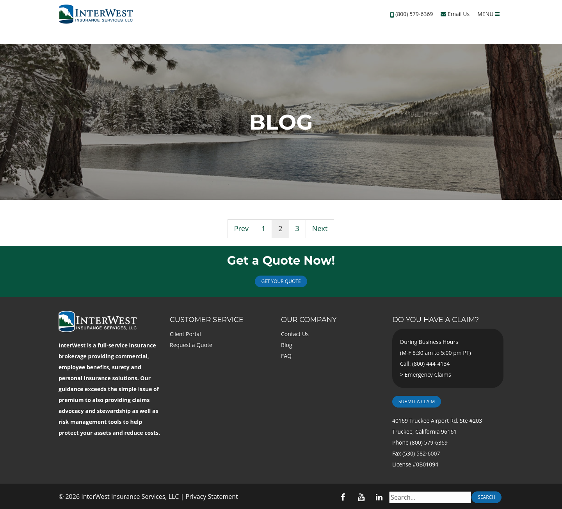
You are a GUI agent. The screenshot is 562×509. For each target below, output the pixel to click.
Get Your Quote (281, 281)
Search (486, 497)
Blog (286, 345)
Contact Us (295, 334)
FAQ (286, 356)
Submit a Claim (416, 401)
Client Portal (185, 334)
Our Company (308, 319)
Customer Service (207, 319)
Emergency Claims (428, 374)
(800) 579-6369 (414, 14)
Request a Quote (191, 345)
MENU (488, 14)
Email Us (455, 14)
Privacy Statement (212, 496)
